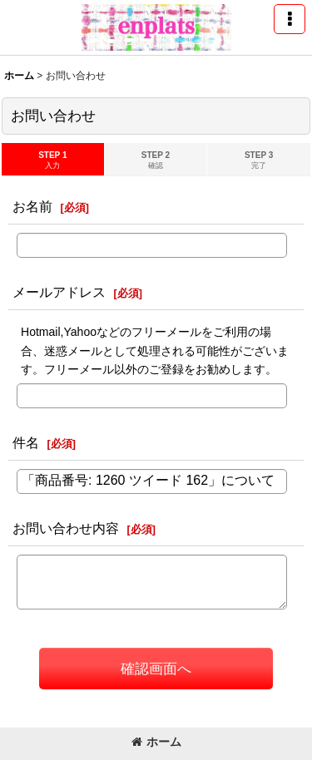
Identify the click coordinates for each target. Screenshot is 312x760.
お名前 (32, 206)
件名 (25, 442)
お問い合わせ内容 (65, 528)
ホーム (156, 741)
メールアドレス (59, 291)
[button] (289, 19)
